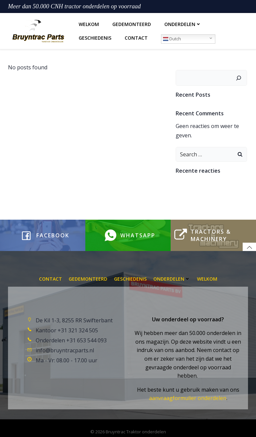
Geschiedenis (94, 37)
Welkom (88, 23)
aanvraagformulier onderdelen (187, 392)
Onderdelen (182, 23)
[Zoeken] (240, 75)
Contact (135, 37)
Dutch (171, 38)
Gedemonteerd (131, 23)
